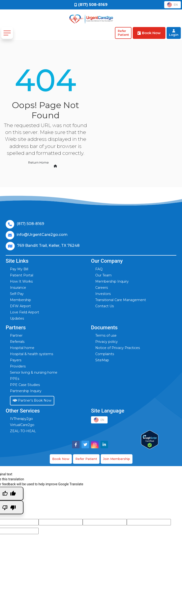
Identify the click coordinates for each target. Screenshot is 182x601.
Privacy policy (106, 341)
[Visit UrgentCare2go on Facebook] (76, 444)
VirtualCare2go (22, 425)
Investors (103, 294)
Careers (101, 287)
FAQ (99, 269)
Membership (20, 300)
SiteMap (102, 360)
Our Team (103, 275)
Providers (18, 366)
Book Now (60, 459)
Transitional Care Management (120, 300)
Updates (17, 318)
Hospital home (22, 348)
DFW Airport (20, 306)
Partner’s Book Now (32, 400)
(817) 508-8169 (30, 223)
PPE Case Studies (25, 385)
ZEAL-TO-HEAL (23, 431)
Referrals (17, 341)
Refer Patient (86, 459)
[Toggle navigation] (7, 33)
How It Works (21, 281)
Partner (16, 335)
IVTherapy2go (21, 419)
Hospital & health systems (31, 354)
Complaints (104, 354)
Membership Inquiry (112, 281)
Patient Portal (21, 275)
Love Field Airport (24, 312)
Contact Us (104, 306)
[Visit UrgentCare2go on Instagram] (95, 444)
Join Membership (116, 459)
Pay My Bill (19, 269)
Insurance (18, 287)
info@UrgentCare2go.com (42, 234)
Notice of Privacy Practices (117, 348)
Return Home (42, 163)
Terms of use (106, 335)
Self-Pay (17, 294)
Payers (15, 360)
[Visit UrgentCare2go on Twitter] (85, 444)
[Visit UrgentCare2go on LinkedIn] (104, 444)
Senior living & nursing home (33, 372)
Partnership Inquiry (25, 391)
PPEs (14, 378)
